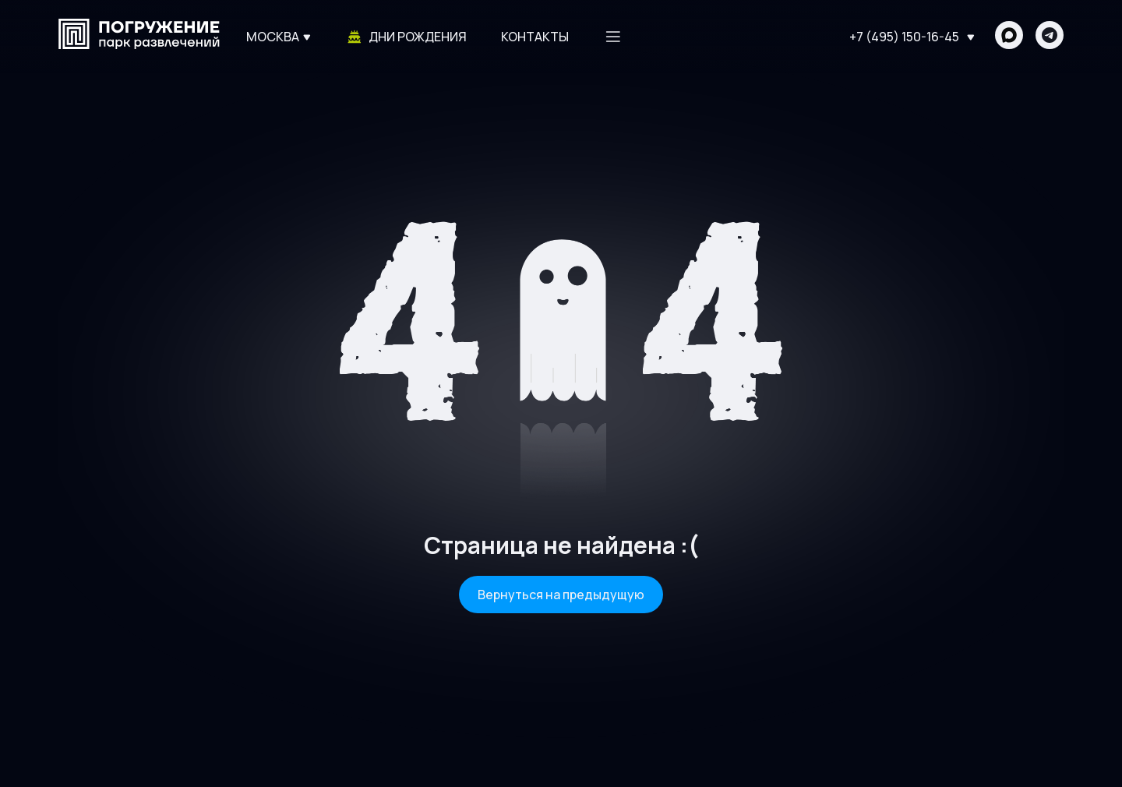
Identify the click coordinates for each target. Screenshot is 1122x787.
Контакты (535, 36)
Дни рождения (406, 36)
